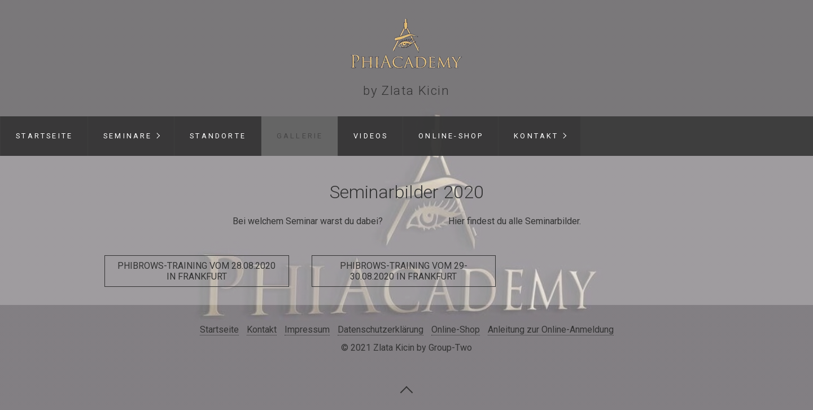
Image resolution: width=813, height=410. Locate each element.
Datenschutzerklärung (380, 329)
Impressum (307, 329)
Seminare (127, 136)
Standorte (218, 136)
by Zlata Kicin (406, 90)
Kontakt (536, 136)
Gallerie (300, 136)
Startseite (44, 136)
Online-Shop (450, 136)
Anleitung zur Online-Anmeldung (551, 329)
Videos (370, 136)
